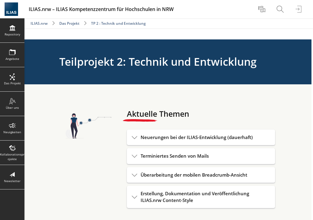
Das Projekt (69, 23)
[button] (201, 137)
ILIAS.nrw (39, 23)
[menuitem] (262, 9)
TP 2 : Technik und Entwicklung (118, 23)
